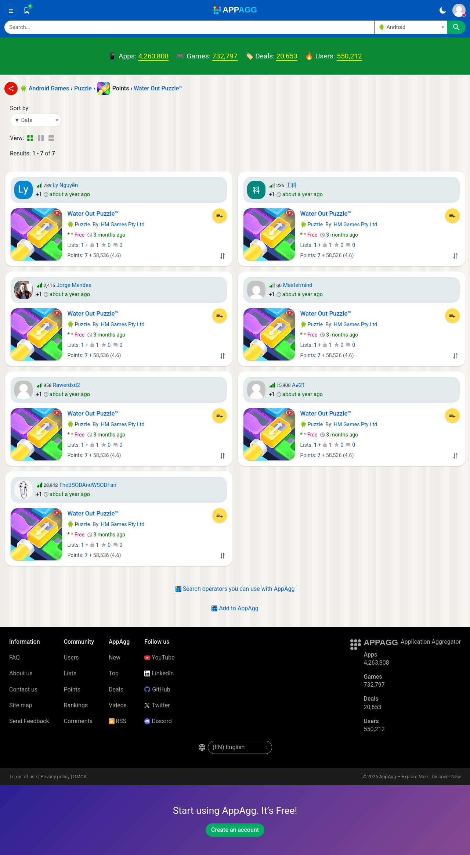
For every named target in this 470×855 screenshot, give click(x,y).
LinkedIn (159, 673)
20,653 (286, 56)
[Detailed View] (40, 138)
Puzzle (79, 224)
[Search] (189, 27)
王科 (291, 185)
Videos (118, 705)
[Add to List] (219, 215)
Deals (116, 689)
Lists (70, 673)
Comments (78, 721)
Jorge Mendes (74, 285)
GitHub (157, 689)
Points (72, 689)
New (114, 657)
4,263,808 (153, 56)
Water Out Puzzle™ (158, 88)
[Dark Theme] (442, 10)
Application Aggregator (431, 641)
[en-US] (240, 747)
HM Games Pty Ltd (122, 224)
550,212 (349, 56)
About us (21, 673)
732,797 (224, 56)
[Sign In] (459, 10)
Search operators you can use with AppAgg (235, 588)
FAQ (14, 657)
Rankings (76, 705)
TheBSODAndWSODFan (87, 485)
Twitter (157, 705)
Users (71, 657)
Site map (20, 705)
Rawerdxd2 (66, 385)
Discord (157, 721)
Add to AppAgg (235, 608)
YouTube (159, 657)
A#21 (298, 385)
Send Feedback (29, 721)
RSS (117, 721)
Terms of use (23, 776)
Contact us (23, 689)
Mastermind (297, 285)
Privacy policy (54, 776)
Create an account (235, 829)
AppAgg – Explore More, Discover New (420, 776)
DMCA (80, 776)
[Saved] (27, 10)
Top (114, 673)
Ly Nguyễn (65, 185)
